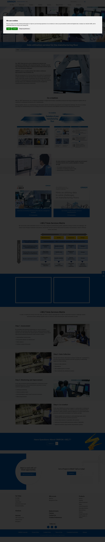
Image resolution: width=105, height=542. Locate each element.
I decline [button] (15, 28)
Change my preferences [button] (24, 28)
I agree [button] (9, 28)
